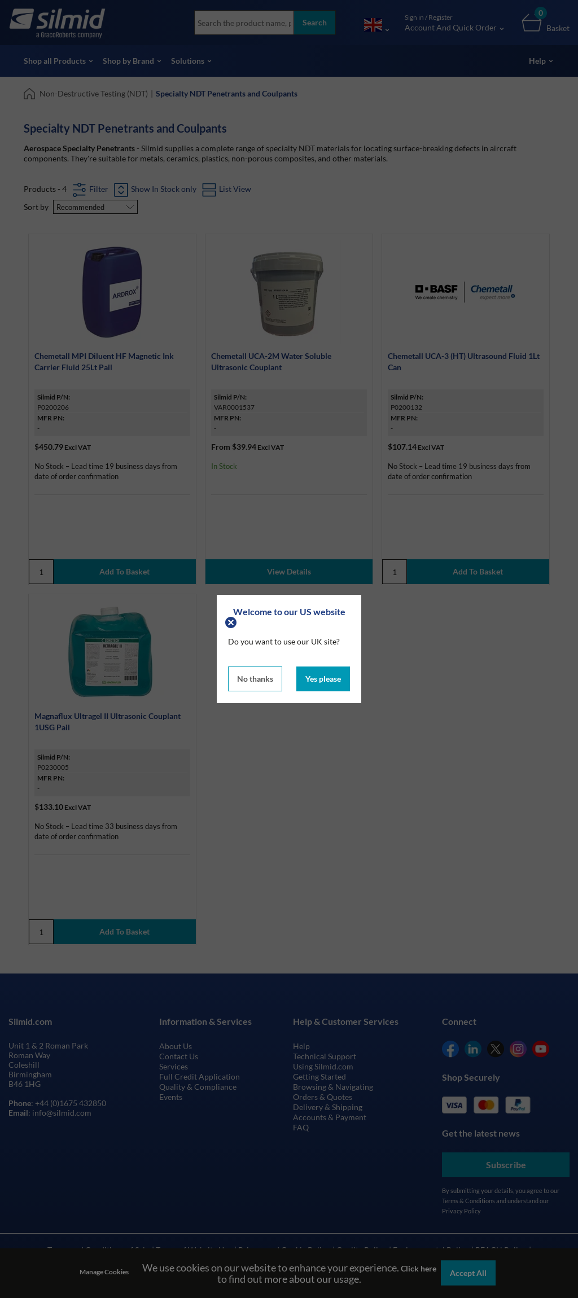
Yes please (323, 678)
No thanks (255, 678)
